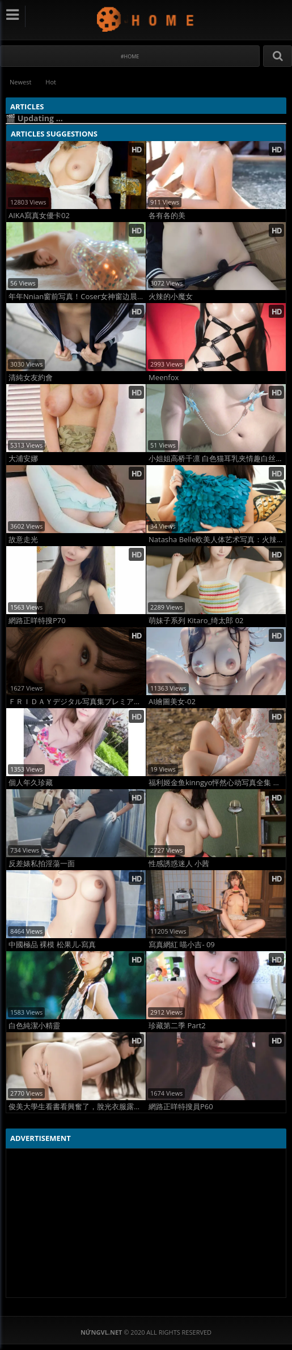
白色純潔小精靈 (34, 1025)
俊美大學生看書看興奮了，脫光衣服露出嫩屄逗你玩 (77, 1106)
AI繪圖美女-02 (172, 701)
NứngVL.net (146, 19)
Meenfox (164, 377)
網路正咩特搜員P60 (181, 1106)
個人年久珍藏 (31, 782)
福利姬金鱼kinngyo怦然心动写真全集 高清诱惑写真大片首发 (217, 782)
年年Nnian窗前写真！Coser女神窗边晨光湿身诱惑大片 (77, 296)
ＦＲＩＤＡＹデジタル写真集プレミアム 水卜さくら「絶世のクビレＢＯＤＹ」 (77, 701)
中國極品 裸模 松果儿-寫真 (52, 944)
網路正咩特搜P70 (37, 620)
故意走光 (23, 539)
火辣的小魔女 (171, 296)
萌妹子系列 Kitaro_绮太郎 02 (196, 620)
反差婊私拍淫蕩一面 (42, 863)
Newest (20, 82)
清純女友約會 (31, 377)
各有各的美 (167, 215)
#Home (130, 56)
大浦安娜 (23, 458)
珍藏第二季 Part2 (177, 1025)
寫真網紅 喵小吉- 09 (182, 944)
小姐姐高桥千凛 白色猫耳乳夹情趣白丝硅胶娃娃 (217, 458)
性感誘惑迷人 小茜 (179, 863)
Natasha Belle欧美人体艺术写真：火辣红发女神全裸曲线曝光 (217, 539)
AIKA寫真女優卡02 (39, 215)
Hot (50, 82)
